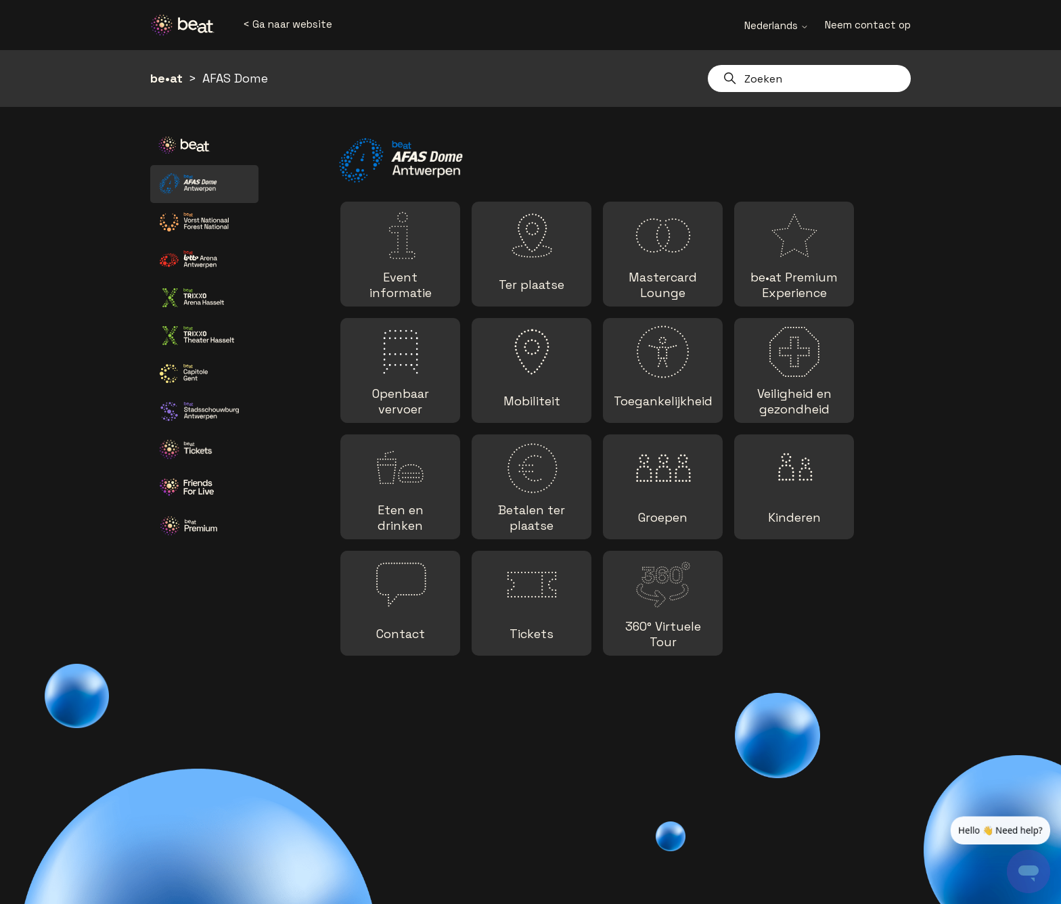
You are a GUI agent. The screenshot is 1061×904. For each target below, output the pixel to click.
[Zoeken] (809, 78)
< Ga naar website (287, 24)
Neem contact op (868, 24)
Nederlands (776, 25)
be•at (166, 78)
